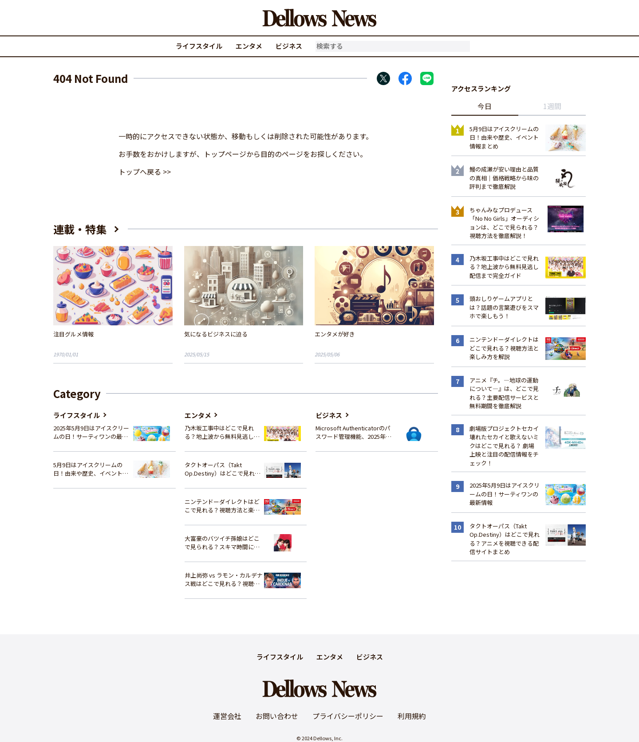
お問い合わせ (277, 716)
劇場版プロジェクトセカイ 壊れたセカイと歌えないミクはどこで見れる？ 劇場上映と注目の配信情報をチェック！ (504, 445)
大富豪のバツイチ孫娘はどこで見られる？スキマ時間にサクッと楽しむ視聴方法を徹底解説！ (222, 542)
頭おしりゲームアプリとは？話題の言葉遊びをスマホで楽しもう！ (504, 307)
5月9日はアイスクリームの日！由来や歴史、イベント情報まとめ (90, 469)
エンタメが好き (335, 334)
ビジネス (289, 46)
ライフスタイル (199, 46)
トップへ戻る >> (144, 171)
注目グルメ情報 (73, 334)
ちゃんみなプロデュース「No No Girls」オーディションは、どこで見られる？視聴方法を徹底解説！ (504, 223)
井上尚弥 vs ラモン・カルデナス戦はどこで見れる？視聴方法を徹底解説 (224, 579)
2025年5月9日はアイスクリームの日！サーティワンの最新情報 (91, 432)
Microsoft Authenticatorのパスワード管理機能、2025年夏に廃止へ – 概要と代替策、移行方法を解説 (353, 432)
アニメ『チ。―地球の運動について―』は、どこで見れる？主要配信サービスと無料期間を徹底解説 (504, 393)
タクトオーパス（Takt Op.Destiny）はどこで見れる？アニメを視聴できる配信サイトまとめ (222, 469)
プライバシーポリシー (347, 716)
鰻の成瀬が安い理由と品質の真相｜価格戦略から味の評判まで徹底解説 (504, 178)
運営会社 (227, 716)
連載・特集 (79, 229)
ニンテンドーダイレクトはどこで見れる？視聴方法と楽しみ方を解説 (222, 506)
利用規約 (412, 716)
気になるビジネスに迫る (216, 334)
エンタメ (249, 46)
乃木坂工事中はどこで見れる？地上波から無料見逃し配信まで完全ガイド (222, 432)
